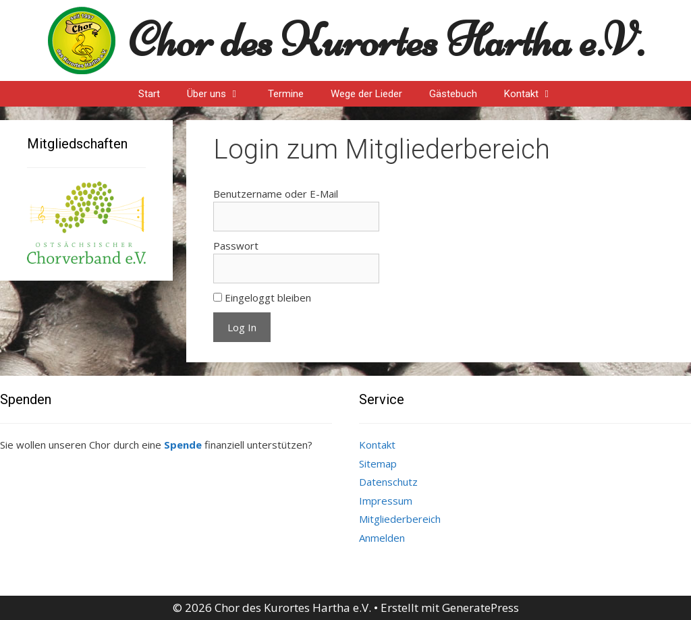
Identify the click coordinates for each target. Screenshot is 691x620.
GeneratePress (480, 607)
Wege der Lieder (366, 94)
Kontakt (535, 94)
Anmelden (382, 537)
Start (149, 94)
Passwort (235, 245)
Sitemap (378, 463)
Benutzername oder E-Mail (275, 193)
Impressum (385, 500)
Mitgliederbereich (400, 519)
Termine (286, 94)
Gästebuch (453, 94)
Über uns (220, 94)
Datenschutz (388, 481)
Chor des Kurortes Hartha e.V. (386, 40)
